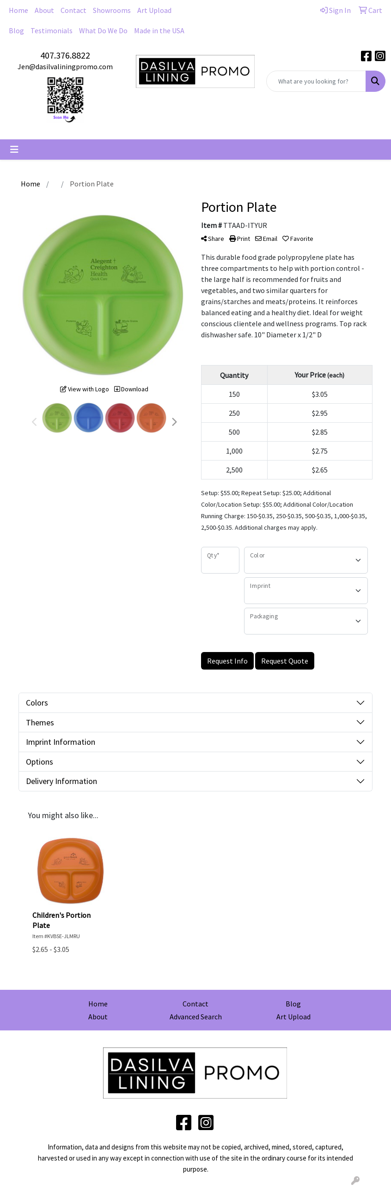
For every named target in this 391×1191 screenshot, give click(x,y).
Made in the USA (159, 30)
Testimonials (52, 30)
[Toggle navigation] (14, 149)
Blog (16, 30)
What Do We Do (103, 30)
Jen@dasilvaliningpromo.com (65, 66)
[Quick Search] (316, 81)
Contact (73, 10)
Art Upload (154, 10)
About (44, 10)
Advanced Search (196, 1016)
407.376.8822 (65, 55)
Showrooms (112, 10)
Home (18, 10)
